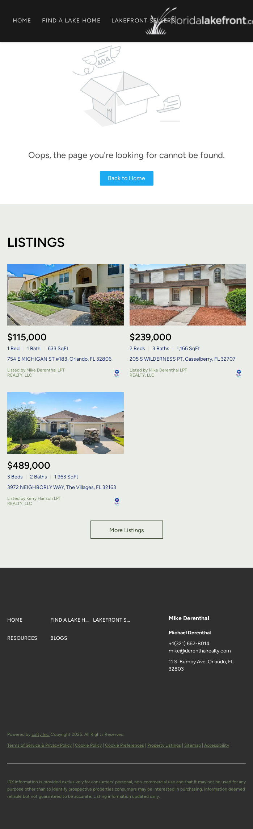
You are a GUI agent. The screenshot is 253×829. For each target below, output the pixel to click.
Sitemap (192, 745)
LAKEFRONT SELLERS (143, 20)
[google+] (174, 700)
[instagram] (232, 685)
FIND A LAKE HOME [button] (71, 20)
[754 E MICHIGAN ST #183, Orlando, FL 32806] (65, 295)
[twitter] (203, 685)
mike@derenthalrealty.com (200, 651)
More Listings (126, 530)
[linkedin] (188, 685)
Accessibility (216, 745)
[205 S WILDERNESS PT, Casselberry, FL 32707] (188, 295)
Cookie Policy (88, 745)
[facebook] (174, 685)
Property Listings (164, 745)
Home (22, 20)
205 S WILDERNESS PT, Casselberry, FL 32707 (183, 359)
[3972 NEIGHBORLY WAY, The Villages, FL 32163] (65, 423)
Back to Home (126, 178)
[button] (28, 620)
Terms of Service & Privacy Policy (39, 745)
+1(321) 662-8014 (189, 644)
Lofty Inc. (40, 734)
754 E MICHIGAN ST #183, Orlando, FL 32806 (59, 359)
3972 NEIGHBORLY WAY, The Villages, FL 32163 (61, 487)
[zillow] (217, 685)
